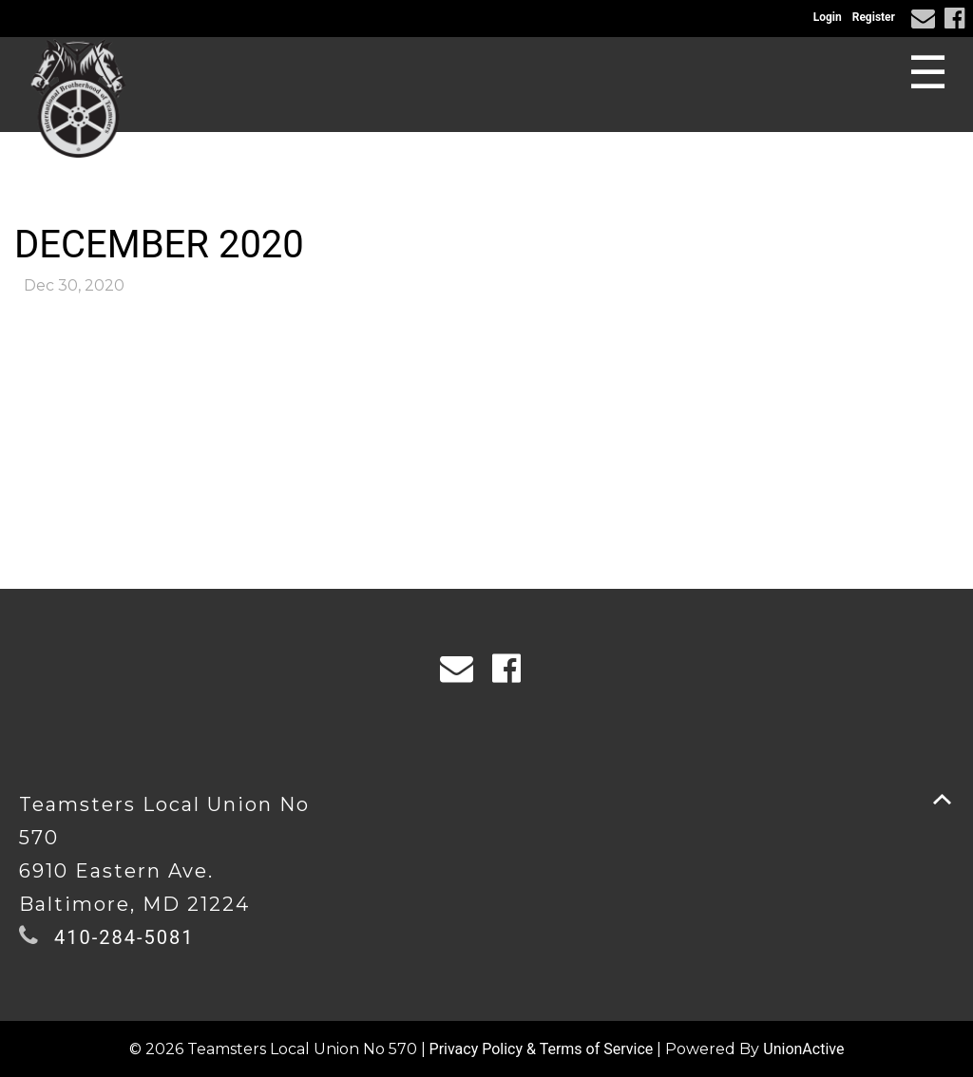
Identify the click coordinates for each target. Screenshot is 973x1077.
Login (827, 17)
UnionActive (803, 1049)
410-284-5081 (124, 937)
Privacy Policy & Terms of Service (541, 1049)
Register (873, 17)
